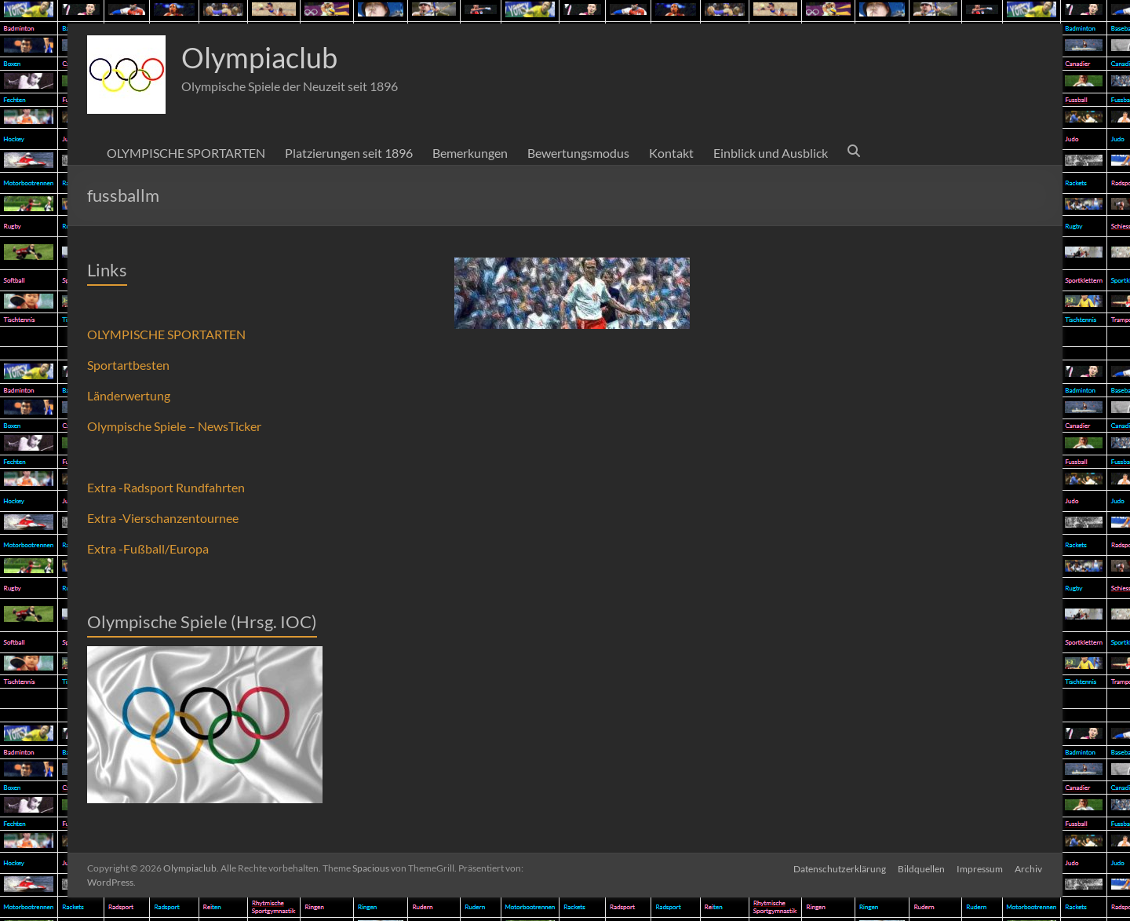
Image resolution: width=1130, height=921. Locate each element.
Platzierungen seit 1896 (349, 152)
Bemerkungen (470, 152)
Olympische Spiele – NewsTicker (174, 425)
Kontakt (671, 152)
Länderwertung (128, 395)
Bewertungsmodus (578, 152)
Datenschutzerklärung (838, 868)
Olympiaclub (259, 57)
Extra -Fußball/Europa (148, 548)
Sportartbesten (128, 364)
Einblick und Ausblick (770, 152)
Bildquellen (920, 868)
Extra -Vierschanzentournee (163, 517)
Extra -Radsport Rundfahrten (166, 487)
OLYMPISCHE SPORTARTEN (186, 152)
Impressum (980, 868)
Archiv (1029, 868)
